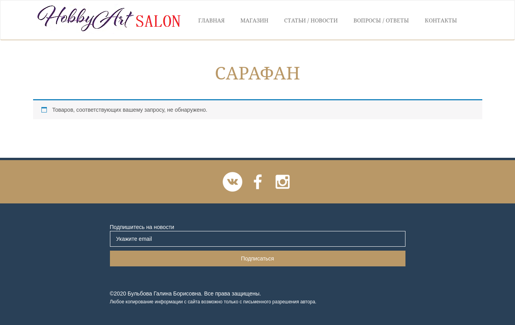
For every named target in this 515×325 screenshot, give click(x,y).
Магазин (254, 20)
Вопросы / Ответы (381, 20)
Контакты (441, 20)
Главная (211, 20)
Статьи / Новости (311, 20)
